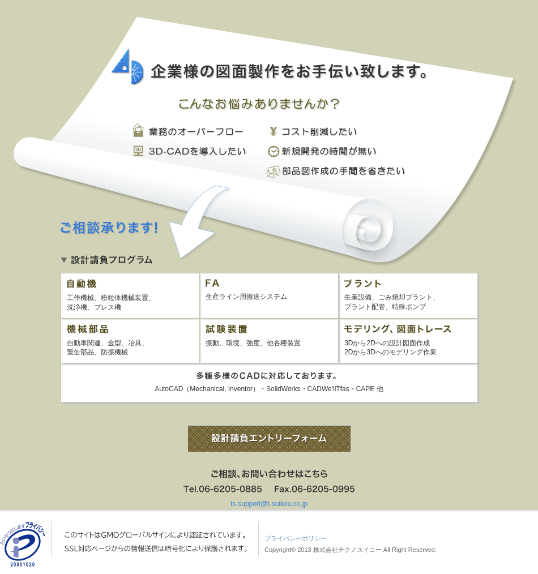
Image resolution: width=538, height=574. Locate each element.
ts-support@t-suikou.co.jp (269, 504)
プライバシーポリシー (295, 538)
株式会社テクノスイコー (347, 549)
